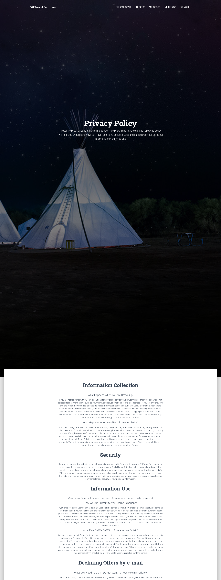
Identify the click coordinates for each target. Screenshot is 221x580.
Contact (154, 6)
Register (170, 6)
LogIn (184, 6)
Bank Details (123, 6)
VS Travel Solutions (43, 7)
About (140, 6)
